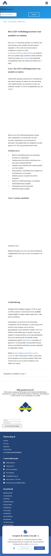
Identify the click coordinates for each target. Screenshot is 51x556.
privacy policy (33, 544)
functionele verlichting (15, 53)
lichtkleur (29, 340)
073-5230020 (10, 473)
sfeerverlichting (28, 53)
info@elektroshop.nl (12, 476)
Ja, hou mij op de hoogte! (12, 426)
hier (21, 86)
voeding (26, 58)
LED (15, 43)
